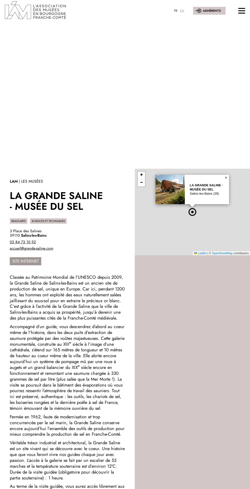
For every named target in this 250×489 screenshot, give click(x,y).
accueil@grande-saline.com (31, 248)
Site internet (25, 261)
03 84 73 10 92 (23, 242)
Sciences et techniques (48, 221)
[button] (192, 212)
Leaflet (200, 253)
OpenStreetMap (222, 253)
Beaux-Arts (18, 221)
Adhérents (212, 11)
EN (182, 11)
